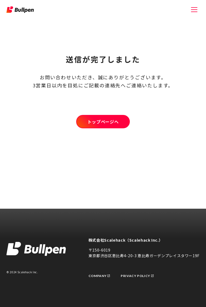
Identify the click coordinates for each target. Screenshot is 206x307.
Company (99, 276)
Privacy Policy (137, 276)
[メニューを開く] (194, 9)
